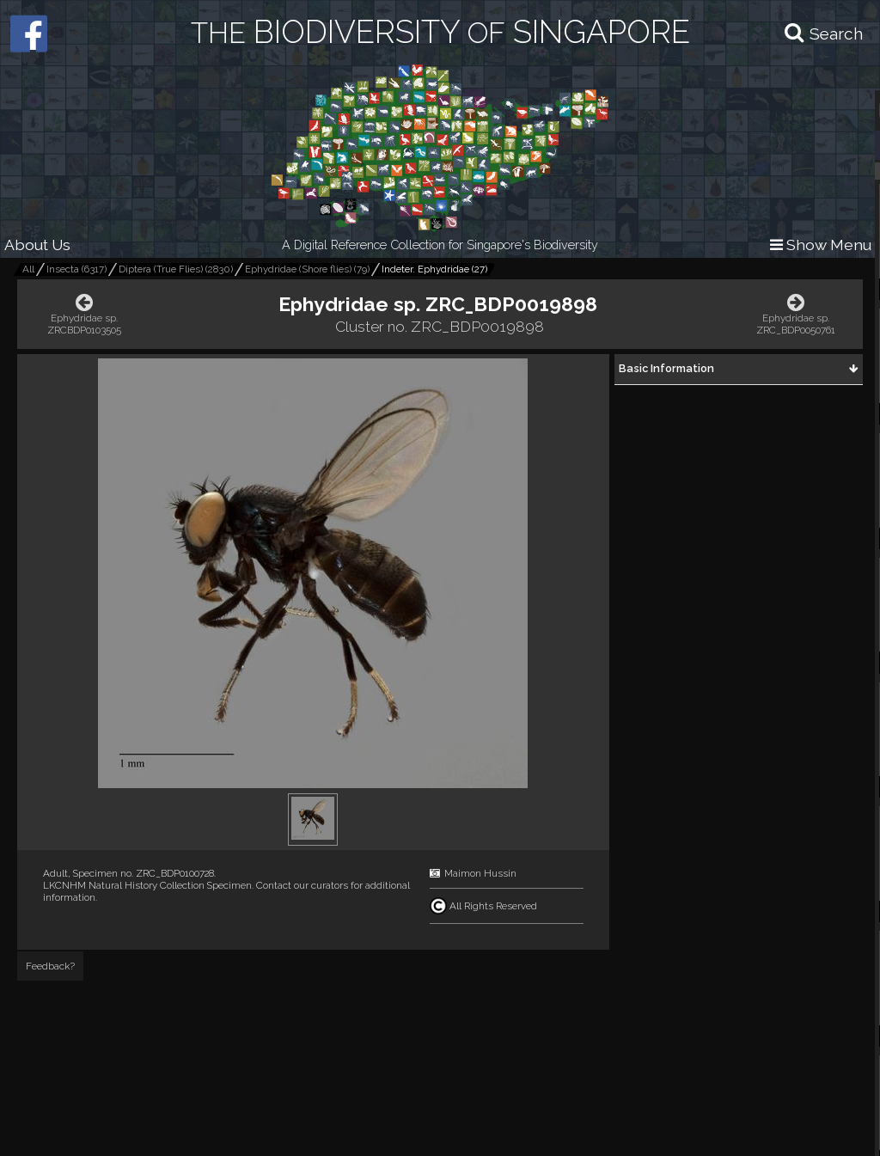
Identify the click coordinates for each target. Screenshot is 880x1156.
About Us (37, 244)
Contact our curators (302, 885)
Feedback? (50, 966)
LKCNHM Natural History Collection (124, 885)
